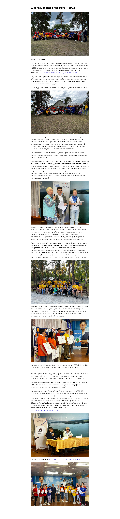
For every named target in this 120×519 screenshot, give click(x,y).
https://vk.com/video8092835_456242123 (45, 411)
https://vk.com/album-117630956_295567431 (64, 460)
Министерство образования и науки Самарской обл (58, 74)
